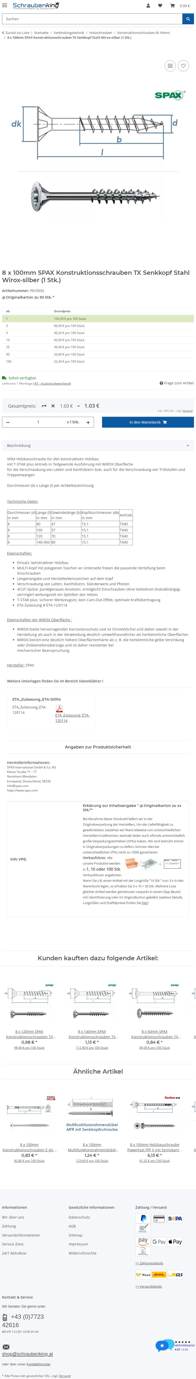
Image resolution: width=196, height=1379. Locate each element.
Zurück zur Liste (17, 32)
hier (145, 903)
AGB (72, 1226)
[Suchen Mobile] (92, 18)
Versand (187, 410)
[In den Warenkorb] (6, 53)
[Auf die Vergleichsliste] (170, 65)
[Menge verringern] (7, 422)
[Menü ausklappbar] (4, 3)
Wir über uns (13, 1217)
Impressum (78, 1244)
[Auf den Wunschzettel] (183, 65)
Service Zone (12, 1244)
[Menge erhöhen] (88, 422)
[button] (148, 6)
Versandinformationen (21, 1235)
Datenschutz (79, 1217)
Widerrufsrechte (82, 1253)
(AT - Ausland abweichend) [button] (52, 383)
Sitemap (76, 1235)
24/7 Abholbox (14, 1253)
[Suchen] (188, 18)
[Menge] (38, 422)
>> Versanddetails (148, 1286)
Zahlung (9, 1226)
